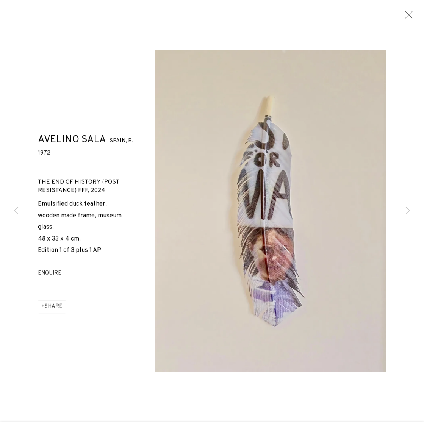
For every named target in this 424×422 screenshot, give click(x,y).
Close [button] (407, 17)
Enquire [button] (49, 275)
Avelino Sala (72, 142)
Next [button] (407, 211)
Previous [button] (16, 211)
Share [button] (54, 309)
